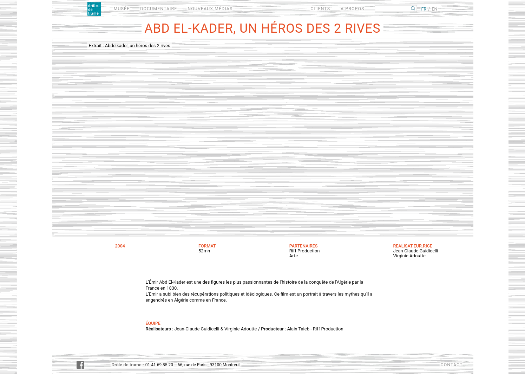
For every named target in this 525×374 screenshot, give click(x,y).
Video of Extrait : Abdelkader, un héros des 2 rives (262, 137)
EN (434, 9)
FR (423, 9)
